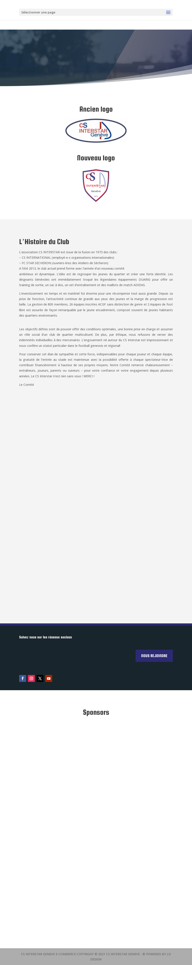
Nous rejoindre (154, 655)
